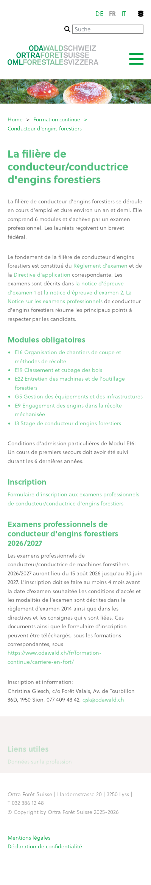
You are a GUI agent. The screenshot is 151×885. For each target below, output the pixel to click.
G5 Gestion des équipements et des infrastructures (79, 398)
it (123, 13)
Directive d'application (42, 276)
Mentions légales (29, 838)
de (99, 13)
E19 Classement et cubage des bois (58, 371)
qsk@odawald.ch (103, 701)
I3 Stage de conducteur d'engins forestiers (68, 424)
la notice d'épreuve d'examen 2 (83, 294)
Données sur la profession (40, 763)
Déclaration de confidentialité (45, 846)
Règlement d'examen (100, 267)
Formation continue (56, 119)
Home (15, 119)
